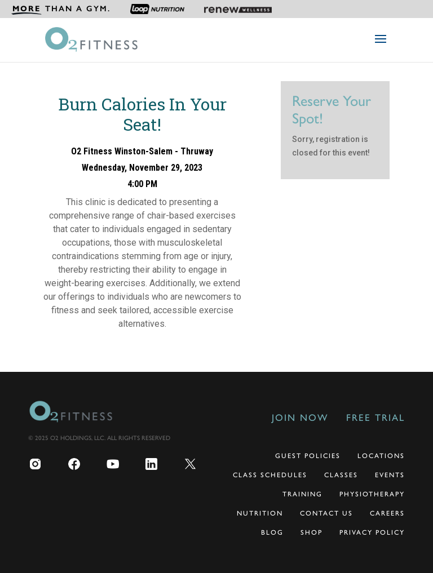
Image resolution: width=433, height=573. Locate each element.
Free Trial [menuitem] (375, 417)
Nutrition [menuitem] (260, 513)
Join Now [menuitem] (300, 417)
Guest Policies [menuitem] (308, 456)
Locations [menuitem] (381, 456)
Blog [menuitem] (272, 532)
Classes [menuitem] (341, 475)
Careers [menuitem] (387, 513)
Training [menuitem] (302, 494)
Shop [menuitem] (311, 532)
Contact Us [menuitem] (326, 513)
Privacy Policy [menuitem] (372, 532)
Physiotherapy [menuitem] (372, 494)
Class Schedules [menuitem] (270, 475)
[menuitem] (61, 9)
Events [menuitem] (390, 475)
